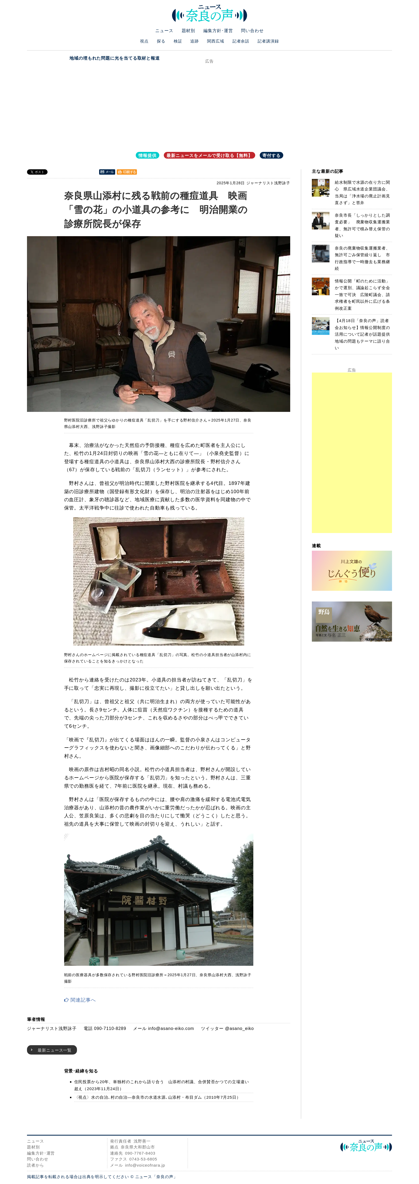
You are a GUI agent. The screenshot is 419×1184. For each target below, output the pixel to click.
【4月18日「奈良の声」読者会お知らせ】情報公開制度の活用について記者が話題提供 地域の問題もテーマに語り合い (364, 334)
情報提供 (147, 155)
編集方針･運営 (218, 30)
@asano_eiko (239, 1028)
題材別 (188, 30)
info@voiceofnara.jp (145, 1165)
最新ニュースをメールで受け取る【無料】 (209, 155)
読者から (35, 1165)
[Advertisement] (209, 103)
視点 (144, 41)
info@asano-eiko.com (171, 1028)
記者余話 (241, 41)
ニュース (164, 30)
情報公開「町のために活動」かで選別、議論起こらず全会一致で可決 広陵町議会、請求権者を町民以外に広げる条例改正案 (362, 295)
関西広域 (215, 41)
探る (161, 41)
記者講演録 (268, 41)
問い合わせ (252, 30)
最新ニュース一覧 (55, 1050)
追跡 (194, 41)
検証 (178, 41)
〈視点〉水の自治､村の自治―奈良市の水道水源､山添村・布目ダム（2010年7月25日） (157, 1097)
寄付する (271, 155)
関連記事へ (80, 1000)
